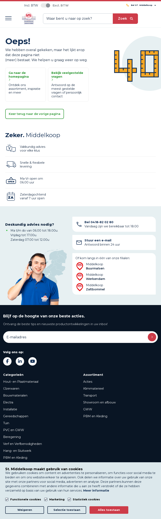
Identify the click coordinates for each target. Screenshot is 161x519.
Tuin (6, 423)
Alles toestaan (109, 509)
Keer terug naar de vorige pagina (34, 114)
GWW (87, 409)
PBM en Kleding (15, 458)
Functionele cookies (25, 499)
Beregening (12, 437)
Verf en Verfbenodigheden (22, 444)
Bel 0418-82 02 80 (98, 222)
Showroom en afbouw (99, 402)
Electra (8, 402)
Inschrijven (152, 337)
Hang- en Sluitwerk (17, 451)
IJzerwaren (11, 388)
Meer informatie (96, 490)
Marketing (57, 499)
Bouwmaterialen (15, 395)
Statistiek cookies (86, 499)
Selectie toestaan (66, 509)
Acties (87, 382)
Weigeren (24, 509)
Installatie (10, 409)
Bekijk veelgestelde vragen (67, 76)
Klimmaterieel (93, 388)
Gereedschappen (15, 416)
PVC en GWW (13, 430)
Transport (90, 395)
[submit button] (125, 18)
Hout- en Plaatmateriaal (20, 382)
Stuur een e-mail (97, 240)
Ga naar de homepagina (19, 76)
